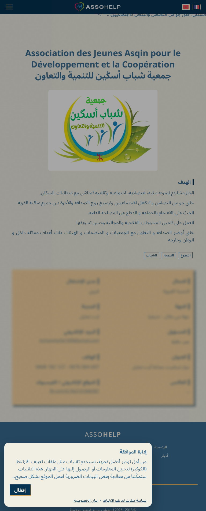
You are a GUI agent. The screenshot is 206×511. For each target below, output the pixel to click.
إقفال (20, 490)
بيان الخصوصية (86, 500)
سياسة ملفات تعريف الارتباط (124, 500)
